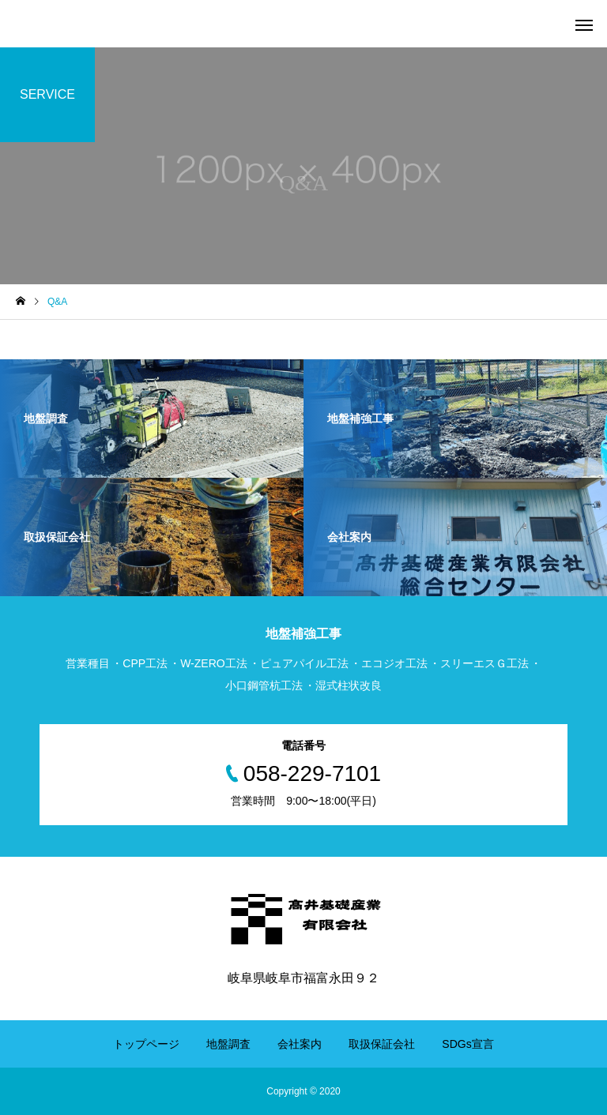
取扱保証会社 (382, 1044)
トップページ (146, 1044)
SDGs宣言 (467, 1044)
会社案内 (299, 1044)
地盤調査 (228, 1044)
